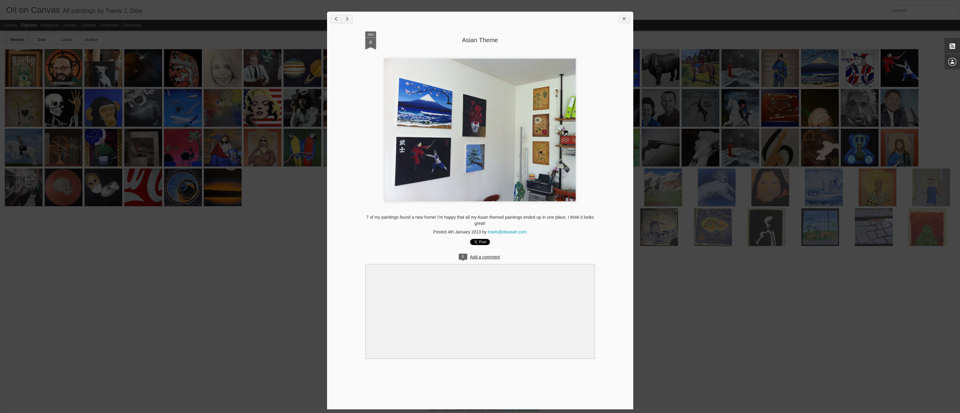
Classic (10, 25)
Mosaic (70, 25)
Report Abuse (528, 409)
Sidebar (88, 25)
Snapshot (109, 25)
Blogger (510, 409)
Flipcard (28, 25)
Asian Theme (480, 40)
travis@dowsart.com (507, 231)
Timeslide (132, 25)
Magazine (50, 25)
